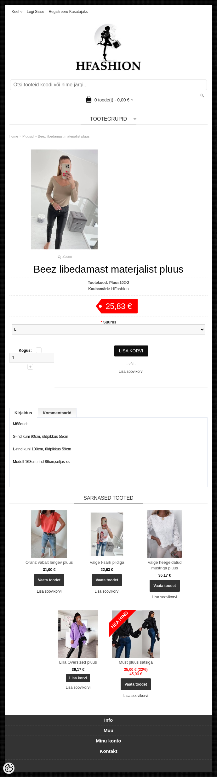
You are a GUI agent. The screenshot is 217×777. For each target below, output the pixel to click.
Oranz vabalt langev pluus (49, 562)
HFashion (120, 288)
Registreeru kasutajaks (68, 11)
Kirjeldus (23, 412)
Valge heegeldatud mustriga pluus (164, 565)
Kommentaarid (57, 412)
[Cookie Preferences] (8, 768)
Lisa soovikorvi (131, 371)
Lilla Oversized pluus (78, 662)
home (13, 136)
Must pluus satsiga (136, 662)
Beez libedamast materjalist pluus (63, 136)
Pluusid (28, 136)
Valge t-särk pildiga (107, 562)
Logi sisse (35, 11)
